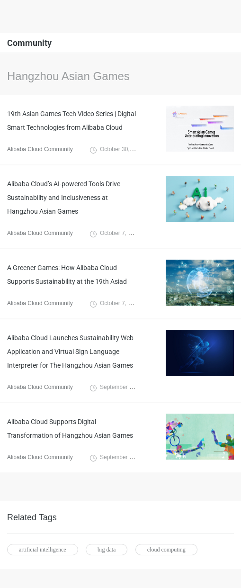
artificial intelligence (42, 549)
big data (107, 549)
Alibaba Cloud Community (40, 149)
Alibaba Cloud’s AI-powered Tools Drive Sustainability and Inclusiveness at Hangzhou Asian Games (63, 197)
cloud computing (166, 549)
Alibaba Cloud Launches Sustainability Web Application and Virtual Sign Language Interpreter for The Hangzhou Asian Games (70, 351)
